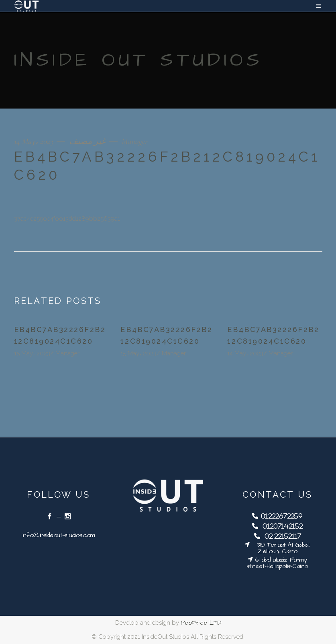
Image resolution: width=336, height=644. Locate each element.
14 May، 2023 (34, 141)
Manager (135, 141)
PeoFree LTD (201, 623)
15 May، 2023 (32, 353)
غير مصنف (87, 141)
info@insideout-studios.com (58, 535)
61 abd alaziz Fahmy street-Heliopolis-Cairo (277, 563)
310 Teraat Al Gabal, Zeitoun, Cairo (280, 548)
